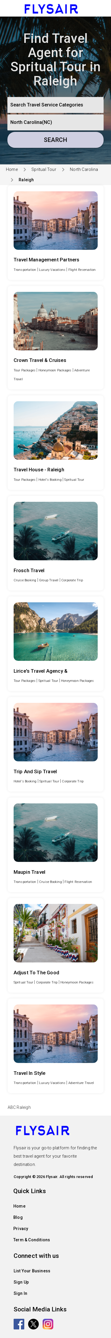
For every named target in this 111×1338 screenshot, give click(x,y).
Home (12, 169)
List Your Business (32, 1271)
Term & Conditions (31, 1239)
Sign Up (21, 1282)
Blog (18, 1217)
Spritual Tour (43, 169)
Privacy (20, 1228)
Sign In (20, 1293)
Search (55, 139)
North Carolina (84, 169)
